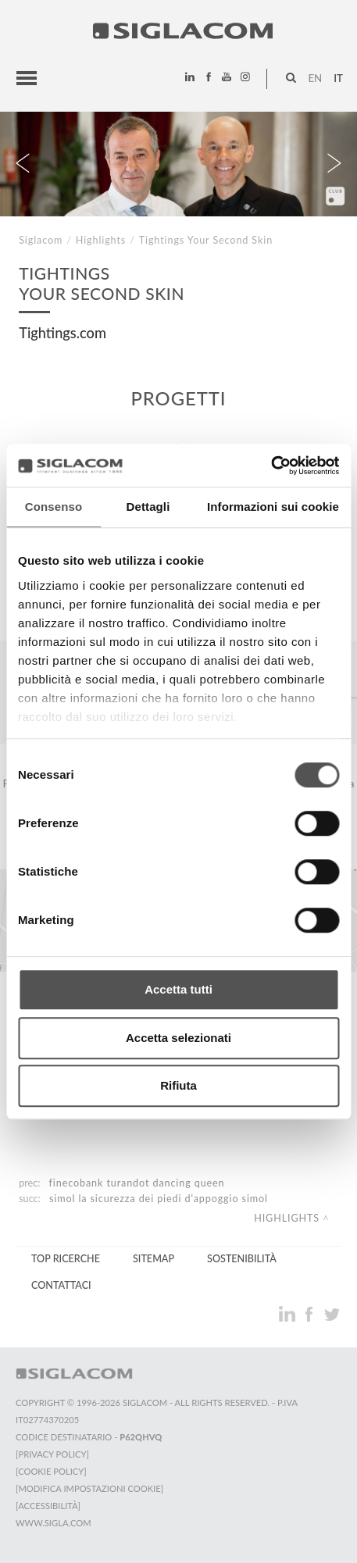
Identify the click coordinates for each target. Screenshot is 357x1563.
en (315, 78)
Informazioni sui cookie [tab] (273, 506)
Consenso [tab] (53, 506)
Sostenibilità (242, 1259)
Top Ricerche (65, 1259)
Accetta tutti (178, 989)
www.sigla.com (53, 1523)
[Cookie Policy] (51, 1471)
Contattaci (61, 1285)
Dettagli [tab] (148, 506)
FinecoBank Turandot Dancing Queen (137, 1183)
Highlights (101, 240)
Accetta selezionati (178, 1037)
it (338, 78)
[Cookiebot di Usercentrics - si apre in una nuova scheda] (270, 465)
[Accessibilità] (48, 1506)
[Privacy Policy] (52, 1454)
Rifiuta (178, 1085)
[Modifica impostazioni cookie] (89, 1488)
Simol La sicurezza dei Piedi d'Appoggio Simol (158, 1198)
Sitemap (153, 1259)
